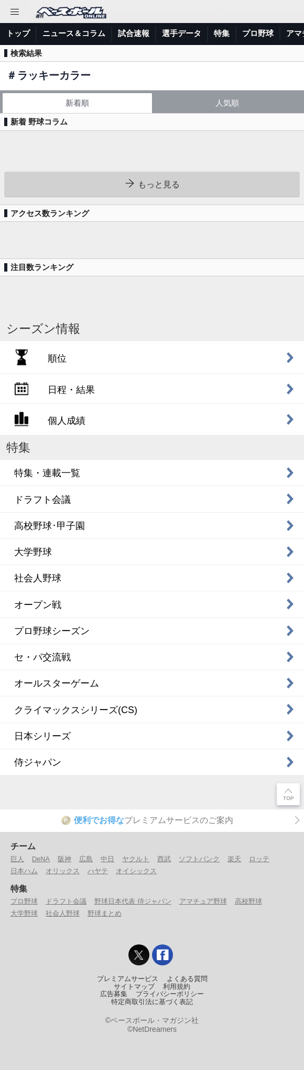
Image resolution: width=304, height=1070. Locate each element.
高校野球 (248, 901)
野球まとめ (105, 913)
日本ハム (24, 871)
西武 (164, 859)
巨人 (17, 859)
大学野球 (24, 913)
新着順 (77, 102)
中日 (107, 859)
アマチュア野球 (203, 901)
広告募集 (113, 994)
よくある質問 (187, 979)
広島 (86, 859)
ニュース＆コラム (73, 33)
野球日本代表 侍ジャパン (132, 901)
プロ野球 (258, 33)
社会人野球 (63, 913)
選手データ (181, 33)
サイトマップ (134, 986)
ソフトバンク (199, 859)
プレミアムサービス (127, 979)
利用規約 (176, 986)
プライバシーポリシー (170, 994)
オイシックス (136, 871)
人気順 (227, 102)
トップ (18, 33)
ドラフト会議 (66, 901)
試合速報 (133, 33)
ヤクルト (135, 859)
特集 (222, 33)
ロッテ (259, 859)
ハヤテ (98, 871)
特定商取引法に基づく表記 (152, 1002)
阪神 (64, 859)
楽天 (234, 859)
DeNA (41, 859)
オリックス (63, 871)
